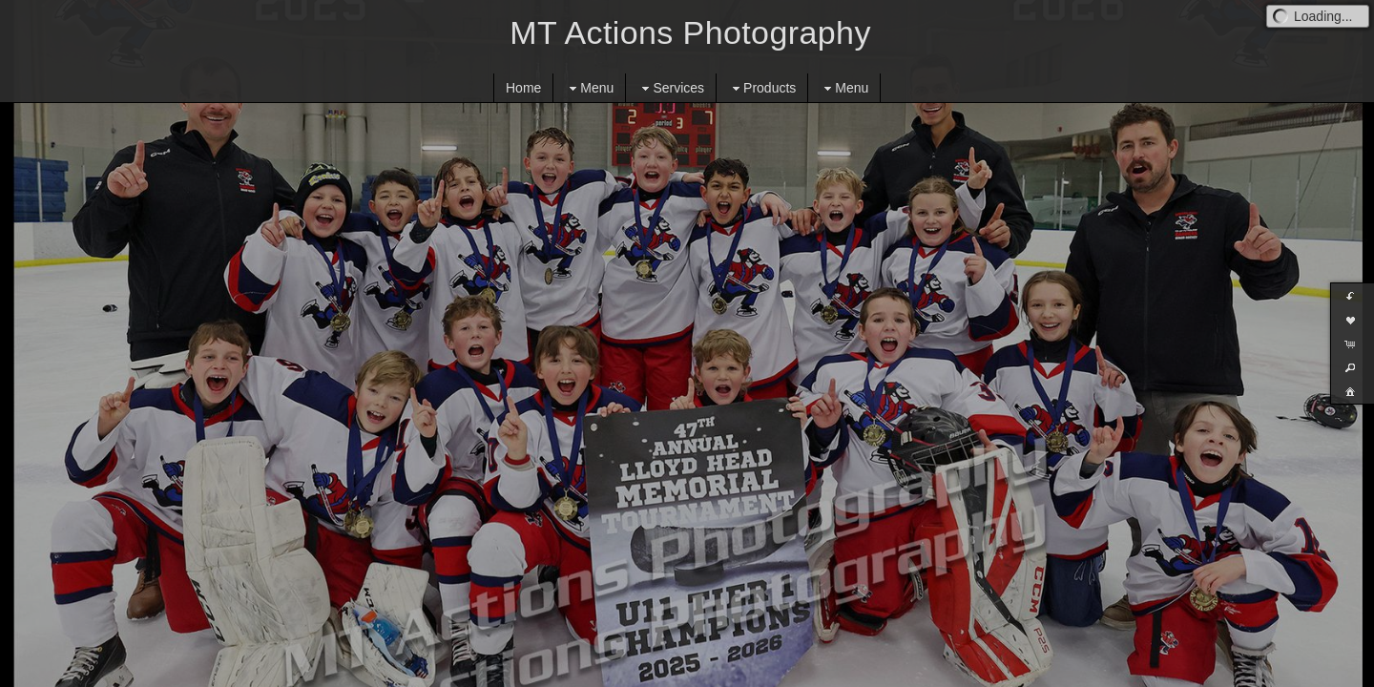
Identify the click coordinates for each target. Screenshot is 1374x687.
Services (670, 88)
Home (523, 87)
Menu (589, 88)
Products (762, 88)
